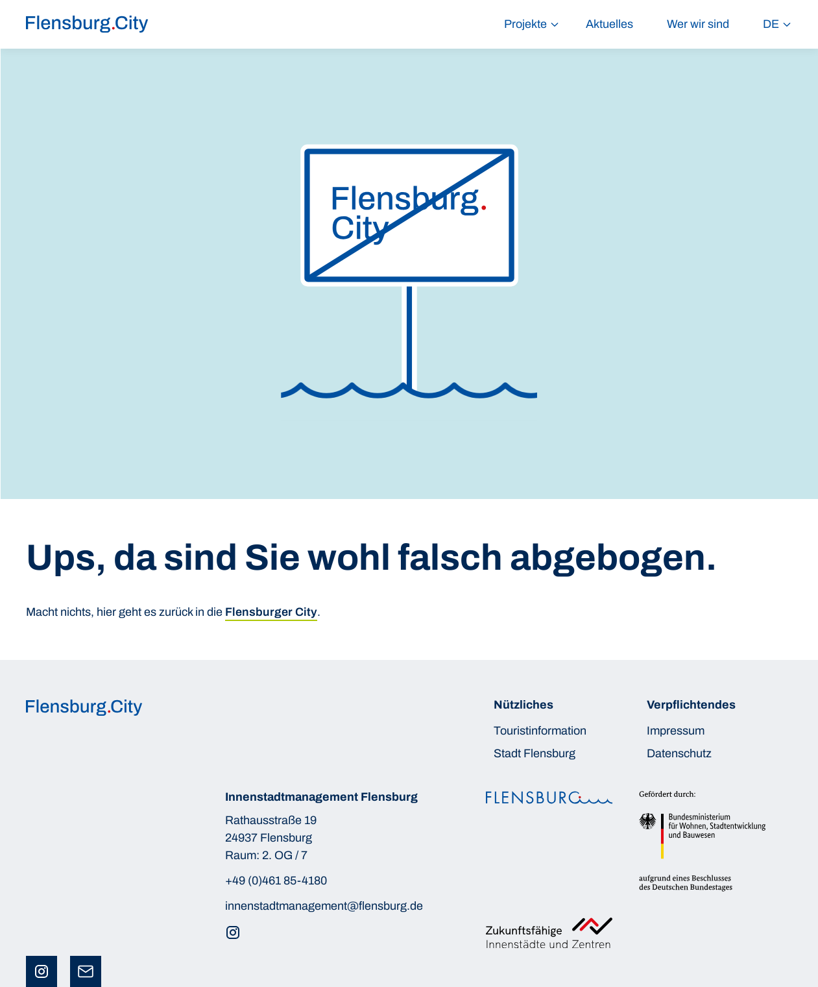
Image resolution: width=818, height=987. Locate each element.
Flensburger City (271, 611)
